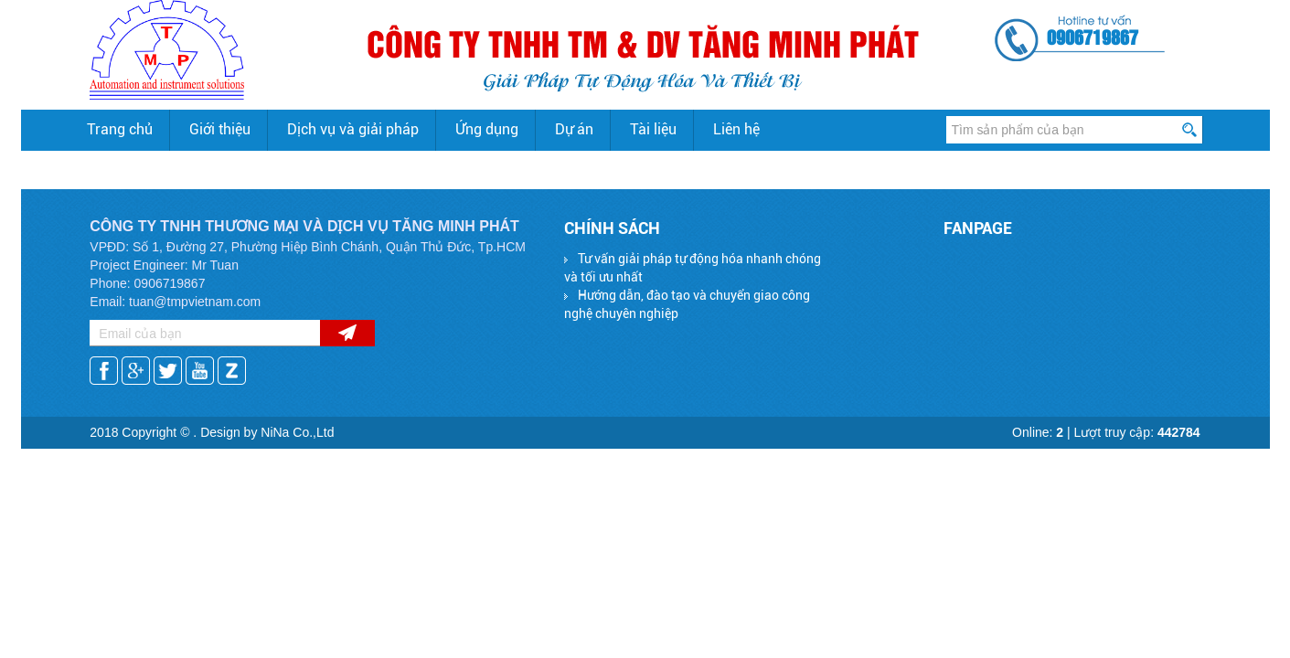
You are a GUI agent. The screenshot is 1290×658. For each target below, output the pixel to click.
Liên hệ (736, 129)
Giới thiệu (220, 129)
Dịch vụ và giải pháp (353, 129)
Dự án (574, 129)
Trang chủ (120, 129)
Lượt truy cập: (1137, 432)
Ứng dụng (486, 129)
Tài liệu (653, 129)
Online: (1037, 432)
